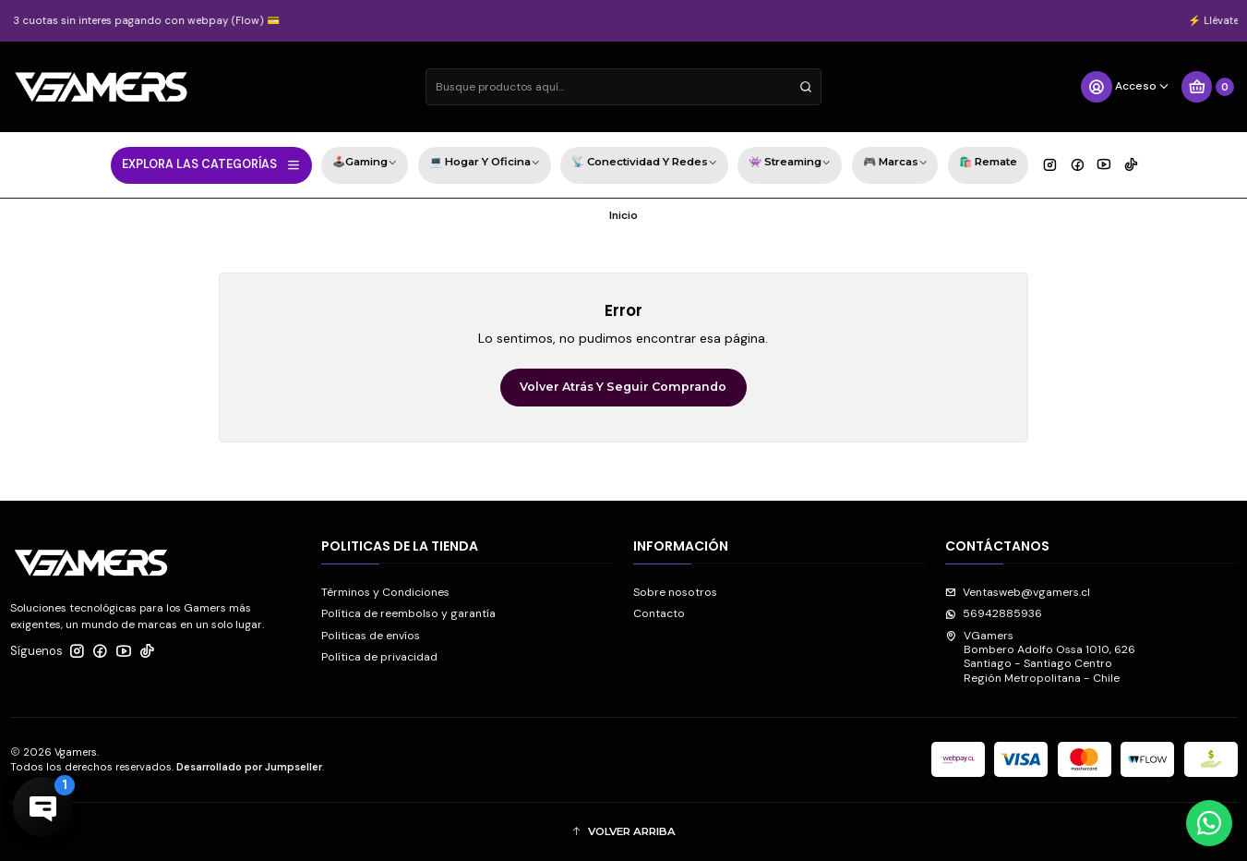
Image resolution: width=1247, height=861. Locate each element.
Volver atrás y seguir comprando (623, 387)
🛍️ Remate (988, 161)
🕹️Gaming (364, 164)
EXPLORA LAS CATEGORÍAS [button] (212, 164)
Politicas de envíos (370, 635)
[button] (624, 832)
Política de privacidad (379, 656)
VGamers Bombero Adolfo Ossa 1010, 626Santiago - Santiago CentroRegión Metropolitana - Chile (1040, 656)
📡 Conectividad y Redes (644, 164)
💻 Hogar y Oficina (484, 164)
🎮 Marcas (895, 164)
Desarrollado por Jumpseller (249, 766)
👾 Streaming (790, 164)
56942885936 (993, 613)
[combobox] (623, 86)
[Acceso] (1125, 87)
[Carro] (1207, 87)
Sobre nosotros (675, 592)
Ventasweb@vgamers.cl (1017, 592)
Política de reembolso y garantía (408, 613)
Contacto (659, 613)
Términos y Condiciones (385, 592)
